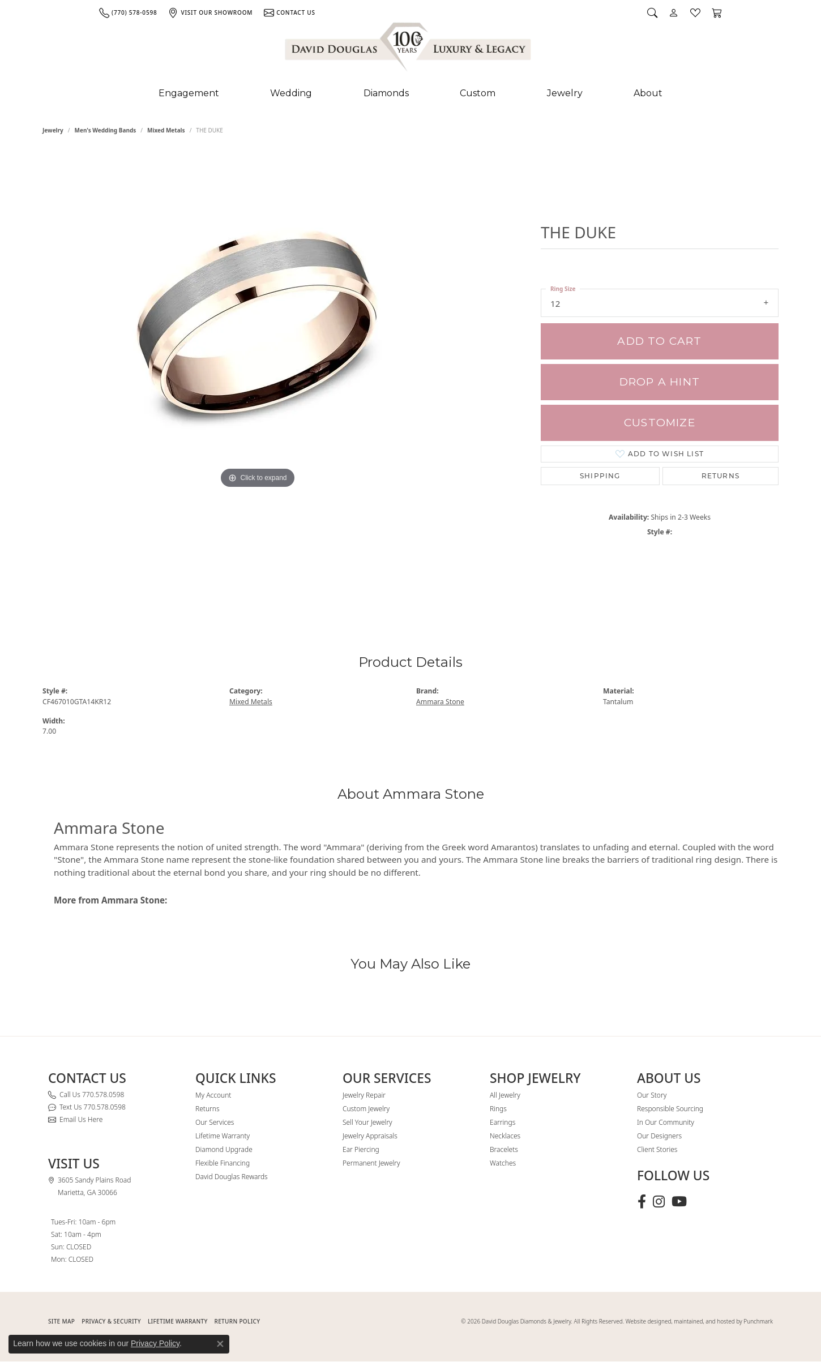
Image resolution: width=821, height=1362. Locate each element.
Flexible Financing (222, 1163)
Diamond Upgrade (224, 1149)
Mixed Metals (166, 130)
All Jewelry (505, 1095)
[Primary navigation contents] (410, 93)
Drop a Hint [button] (659, 381)
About (648, 93)
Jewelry (565, 93)
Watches (503, 1163)
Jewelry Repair (364, 1095)
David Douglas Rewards (231, 1176)
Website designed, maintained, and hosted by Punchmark (699, 1321)
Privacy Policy (155, 1343)
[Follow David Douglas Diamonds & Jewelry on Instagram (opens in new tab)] (658, 1201)
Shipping (600, 476)
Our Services (214, 1122)
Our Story (651, 1095)
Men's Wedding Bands (105, 130)
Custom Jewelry (366, 1108)
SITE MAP (61, 1321)
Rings (498, 1108)
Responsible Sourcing (670, 1108)
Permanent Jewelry (371, 1163)
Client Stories (657, 1149)
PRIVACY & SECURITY (111, 1321)
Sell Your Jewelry (367, 1122)
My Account (213, 1095)
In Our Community (665, 1122)
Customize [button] (659, 422)
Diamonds (386, 93)
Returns (720, 476)
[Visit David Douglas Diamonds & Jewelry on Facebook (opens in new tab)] (642, 1201)
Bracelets (504, 1149)
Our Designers (659, 1136)
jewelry (52, 130)
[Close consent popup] (220, 1343)
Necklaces (505, 1136)
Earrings (502, 1122)
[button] (652, 12)
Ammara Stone (440, 701)
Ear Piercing (361, 1149)
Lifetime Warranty (222, 1136)
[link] (128, 12)
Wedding (291, 93)
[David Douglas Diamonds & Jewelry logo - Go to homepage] (408, 49)
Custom (477, 93)
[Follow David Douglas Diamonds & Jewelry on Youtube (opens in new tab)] (679, 1201)
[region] (257, 378)
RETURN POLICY (237, 1321)
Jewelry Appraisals (370, 1136)
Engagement (189, 93)
